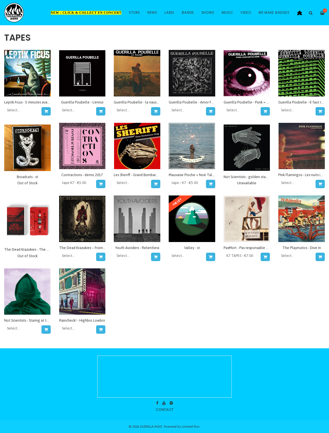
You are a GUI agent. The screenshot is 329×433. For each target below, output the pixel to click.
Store (134, 12)
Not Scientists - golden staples (248, 177)
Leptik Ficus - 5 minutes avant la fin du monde (40, 102)
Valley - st (192, 248)
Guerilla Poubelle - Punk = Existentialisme (257, 102)
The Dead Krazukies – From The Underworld (94, 248)
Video (245, 12)
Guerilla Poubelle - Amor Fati (192, 102)
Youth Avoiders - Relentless (137, 248)
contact (164, 409)
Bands (188, 12)
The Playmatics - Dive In (301, 248)
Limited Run (191, 426)
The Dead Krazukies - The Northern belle (37, 249)
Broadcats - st (27, 177)
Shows (207, 12)
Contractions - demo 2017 (82, 175)
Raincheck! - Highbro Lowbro (82, 320)
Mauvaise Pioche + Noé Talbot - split (198, 175)
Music (227, 12)
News (152, 12)
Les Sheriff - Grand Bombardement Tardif (146, 175)
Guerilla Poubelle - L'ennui (82, 102)
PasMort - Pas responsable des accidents (256, 248)
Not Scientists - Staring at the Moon (32, 320)
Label (169, 12)
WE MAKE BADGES (273, 12)
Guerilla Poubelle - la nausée (137, 102)
